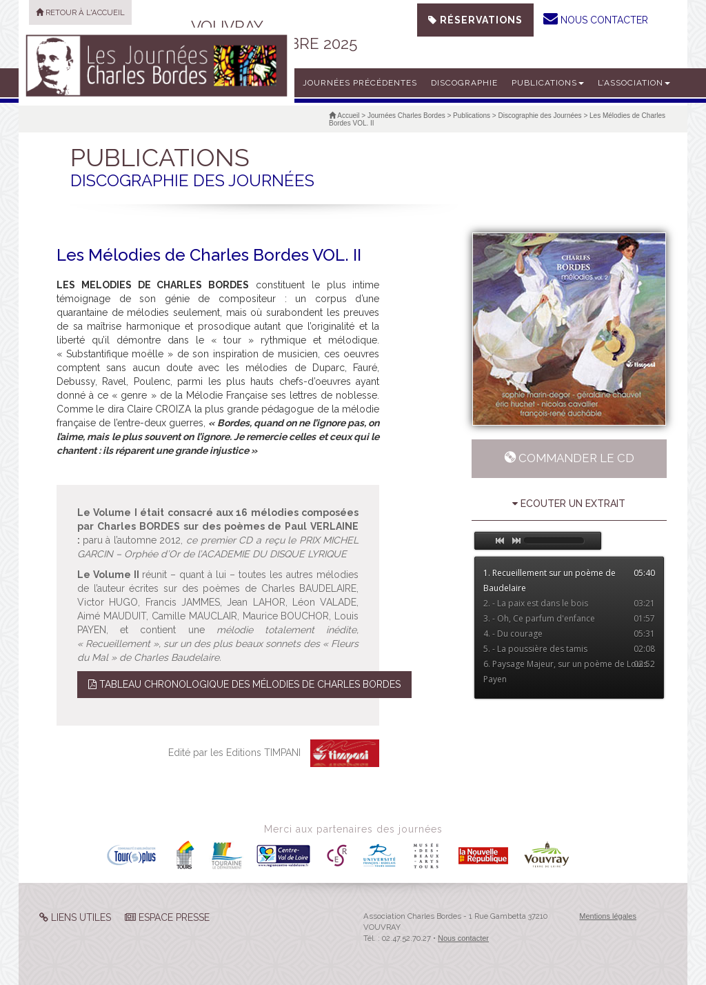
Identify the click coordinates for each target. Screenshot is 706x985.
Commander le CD (569, 458)
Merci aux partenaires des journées (353, 829)
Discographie (464, 83)
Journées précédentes (360, 83)
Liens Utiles (75, 917)
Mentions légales (607, 916)
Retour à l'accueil (80, 12)
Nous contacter (463, 938)
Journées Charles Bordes (406, 115)
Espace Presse (167, 917)
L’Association (634, 83)
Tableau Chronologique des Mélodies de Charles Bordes (244, 684)
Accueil (344, 115)
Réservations (475, 20)
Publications (548, 83)
